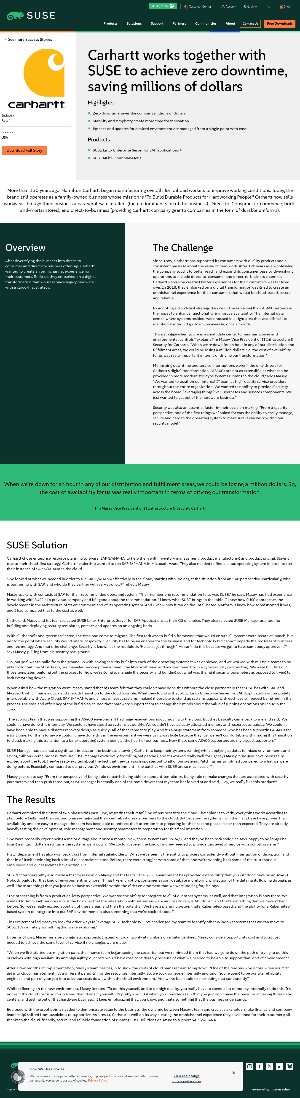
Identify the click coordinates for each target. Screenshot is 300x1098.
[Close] (234, 1073)
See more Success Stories (29, 39)
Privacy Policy (260, 1089)
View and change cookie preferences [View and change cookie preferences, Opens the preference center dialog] (186, 1078)
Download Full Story (24, 150)
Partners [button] (179, 23)
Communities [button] (206, 23)
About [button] (230, 23)
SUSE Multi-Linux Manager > (117, 158)
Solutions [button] (134, 23)
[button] (164, 4)
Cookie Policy (281, 1089)
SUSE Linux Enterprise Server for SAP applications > (137, 150)
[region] (130, 1076)
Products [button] (111, 23)
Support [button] (157, 23)
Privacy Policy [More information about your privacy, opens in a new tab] (97, 1080)
